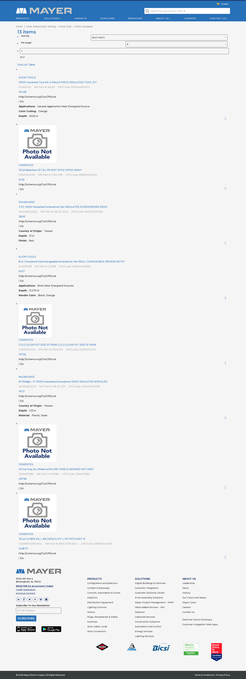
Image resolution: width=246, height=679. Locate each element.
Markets (80, 18)
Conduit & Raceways (98, 588)
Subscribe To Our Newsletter (33, 605)
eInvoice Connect (25, 593)
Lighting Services (144, 636)
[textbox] (187, 11)
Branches (135, 18)
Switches (92, 621)
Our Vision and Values (194, 597)
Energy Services (144, 631)
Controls (101, 607)
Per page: (26, 42)
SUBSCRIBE (26, 618)
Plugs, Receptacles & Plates (102, 617)
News (185, 588)
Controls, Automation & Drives (103, 592)
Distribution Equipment (100, 602)
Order (226, 118)
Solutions (51, 18)
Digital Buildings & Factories (150, 583)
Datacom (140, 612)
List (25, 64)
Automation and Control (148, 626)
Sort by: (25, 35)
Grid (19, 64)
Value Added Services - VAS (149, 607)
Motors (91, 612)
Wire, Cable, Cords (97, 626)
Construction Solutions (147, 621)
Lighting (91, 607)
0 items (224, 4)
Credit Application (26, 589)
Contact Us (218, 18)
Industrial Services (145, 617)
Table (31, 64)
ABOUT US (189, 578)
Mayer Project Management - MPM (154, 602)
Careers (190, 18)
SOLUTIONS (142, 578)
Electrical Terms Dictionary (197, 619)
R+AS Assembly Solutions (149, 597)
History (186, 592)
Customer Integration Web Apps (200, 624)
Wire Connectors (96, 631)
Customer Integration (146, 588)
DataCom (92, 597)
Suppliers (107, 18)
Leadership (188, 583)
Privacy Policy (223, 675)
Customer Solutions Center (150, 592)
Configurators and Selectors (102, 583)
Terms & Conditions (204, 675)
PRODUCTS (94, 578)
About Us (162, 18)
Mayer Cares (189, 602)
